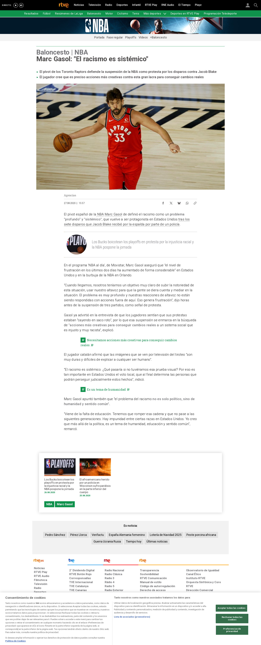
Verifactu (98, 535)
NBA (100, 214)
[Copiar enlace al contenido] (195, 202)
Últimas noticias (157, 541)
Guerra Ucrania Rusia (107, 541)
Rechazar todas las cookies (232, 628)
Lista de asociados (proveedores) (132, 626)
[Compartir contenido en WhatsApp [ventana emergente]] (187, 202)
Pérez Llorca (78, 535)
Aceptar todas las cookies (231, 618)
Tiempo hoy (133, 541)
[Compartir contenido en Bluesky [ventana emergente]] (179, 202)
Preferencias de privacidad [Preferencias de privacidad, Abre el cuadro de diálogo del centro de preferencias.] (232, 640)
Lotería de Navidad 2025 (165, 535)
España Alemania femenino (127, 535)
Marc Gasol (113, 214)
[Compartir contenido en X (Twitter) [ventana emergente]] (171, 202)
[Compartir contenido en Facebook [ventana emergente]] (163, 202)
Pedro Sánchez (55, 535)
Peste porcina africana (201, 535)
